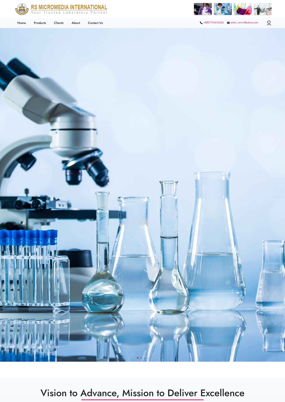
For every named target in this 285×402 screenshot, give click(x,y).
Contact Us (95, 23)
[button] (138, 358)
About (76, 23)
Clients (59, 23)
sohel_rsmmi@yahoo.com (244, 22)
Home (21, 23)
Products (40, 23)
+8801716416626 (213, 22)
